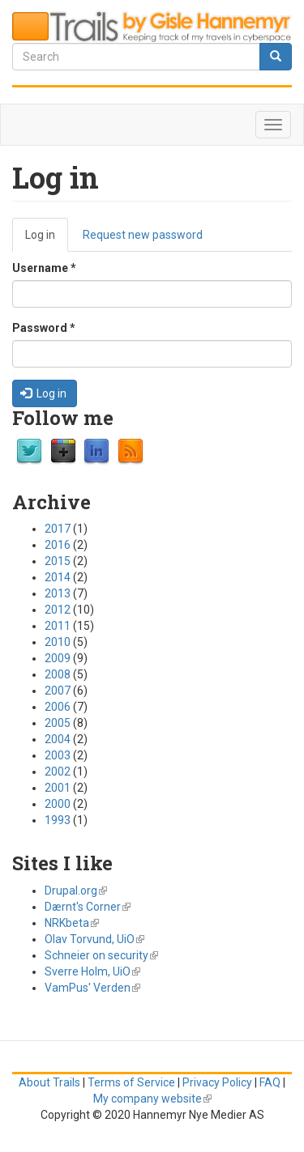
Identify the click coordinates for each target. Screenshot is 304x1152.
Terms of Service (131, 1082)
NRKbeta (72, 922)
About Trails (49, 1082)
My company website (152, 1098)
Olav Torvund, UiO (94, 939)
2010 (58, 642)
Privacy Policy (217, 1082)
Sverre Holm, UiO (92, 971)
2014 (58, 577)
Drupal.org (76, 890)
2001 (58, 787)
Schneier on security (101, 955)
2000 (58, 803)
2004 (58, 739)
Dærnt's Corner (88, 906)
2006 (58, 706)
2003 (58, 755)
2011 (58, 625)
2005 (58, 722)
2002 (58, 771)
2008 (58, 674)
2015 (58, 561)
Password (43, 327)
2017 (58, 528)
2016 (58, 544)
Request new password (143, 234)
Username (44, 267)
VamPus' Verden (92, 987)
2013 (58, 593)
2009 (58, 658)
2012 (58, 609)
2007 (58, 690)
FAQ (269, 1082)
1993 (58, 820)
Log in (46, 239)
